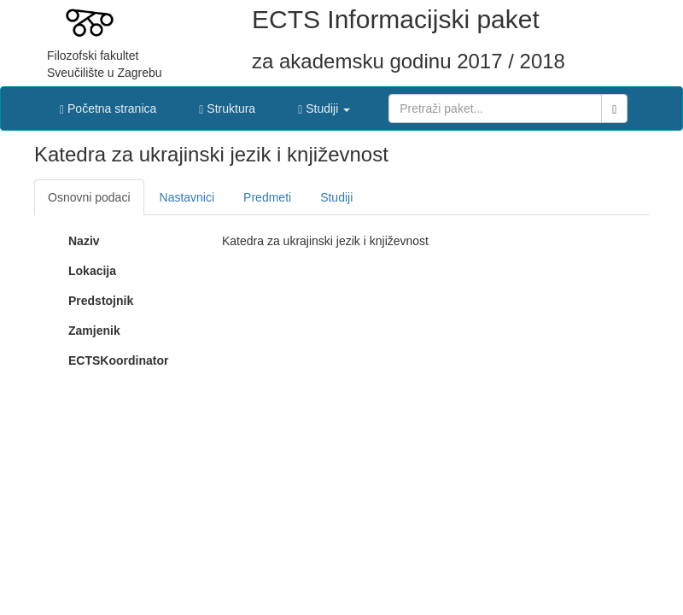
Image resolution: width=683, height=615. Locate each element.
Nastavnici (187, 197)
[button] (324, 104)
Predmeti (267, 197)
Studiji (336, 197)
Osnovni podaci (89, 197)
